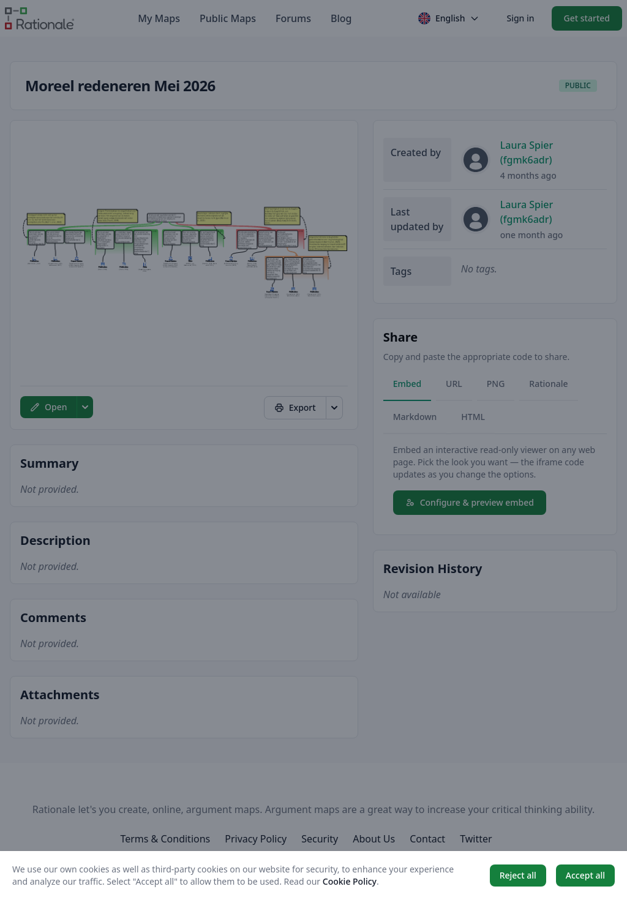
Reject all (518, 875)
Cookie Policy (350, 881)
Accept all (585, 875)
